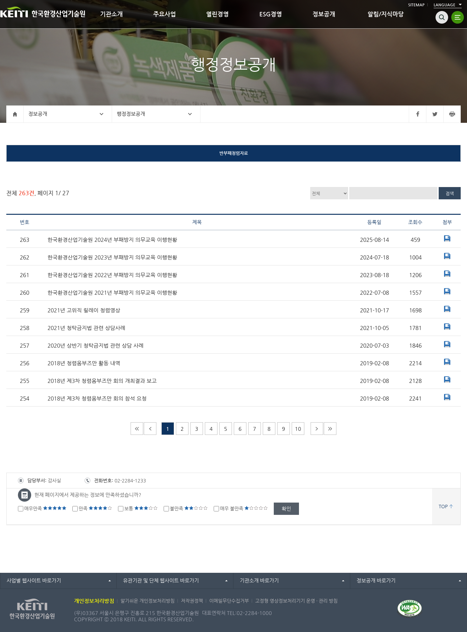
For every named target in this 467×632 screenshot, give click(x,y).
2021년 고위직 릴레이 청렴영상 (84, 310)
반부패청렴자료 (233, 153)
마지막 (330, 428)
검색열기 (442, 17)
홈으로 (15, 113)
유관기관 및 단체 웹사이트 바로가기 (161, 581)
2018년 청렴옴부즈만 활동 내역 (84, 363)
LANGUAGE (444, 5)
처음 (137, 428)
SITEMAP (416, 5)
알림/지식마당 (386, 14)
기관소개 (111, 14)
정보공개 (323, 14)
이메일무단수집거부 (229, 600)
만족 (95, 508)
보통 (141, 508)
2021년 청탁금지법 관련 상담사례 (86, 328)
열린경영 (217, 14)
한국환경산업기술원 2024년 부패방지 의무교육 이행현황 (112, 239)
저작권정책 (192, 600)
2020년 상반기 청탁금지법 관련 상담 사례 (95, 345)
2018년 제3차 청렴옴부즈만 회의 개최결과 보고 (102, 381)
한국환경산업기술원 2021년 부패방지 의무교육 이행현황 (112, 292)
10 (298, 429)
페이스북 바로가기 (417, 113)
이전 (150, 428)
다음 (317, 428)
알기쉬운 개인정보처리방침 (148, 600)
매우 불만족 (244, 508)
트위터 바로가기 (434, 113)
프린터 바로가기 (452, 113)
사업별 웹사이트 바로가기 (34, 581)
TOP (443, 506)
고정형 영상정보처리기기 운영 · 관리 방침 (296, 600)
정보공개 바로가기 (376, 581)
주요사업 (164, 14)
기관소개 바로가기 (259, 581)
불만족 (189, 508)
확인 (286, 509)
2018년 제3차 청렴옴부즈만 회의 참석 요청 (97, 398)
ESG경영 (270, 14)
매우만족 (45, 508)
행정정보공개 (131, 114)
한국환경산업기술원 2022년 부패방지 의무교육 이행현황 (112, 275)
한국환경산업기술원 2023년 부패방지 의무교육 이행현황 (112, 257)
